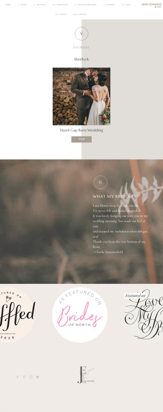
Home (8, 5)
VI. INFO (126, 5)
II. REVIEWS (40, 5)
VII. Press (60, 14)
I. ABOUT (22, 5)
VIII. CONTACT (80, 14)
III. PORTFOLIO (60, 5)
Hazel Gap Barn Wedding (81, 130)
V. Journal (109, 5)
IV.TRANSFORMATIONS (86, 5)
